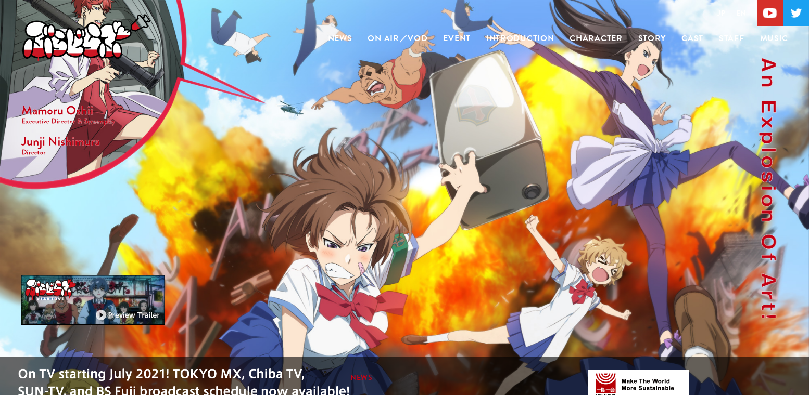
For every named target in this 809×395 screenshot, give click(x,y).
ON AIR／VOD (397, 38)
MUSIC (774, 38)
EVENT (457, 38)
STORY (652, 38)
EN (741, 13)
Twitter (796, 13)
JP (721, 13)
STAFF (731, 38)
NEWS (340, 38)
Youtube (770, 13)
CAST (692, 38)
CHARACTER (596, 38)
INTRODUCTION (520, 38)
